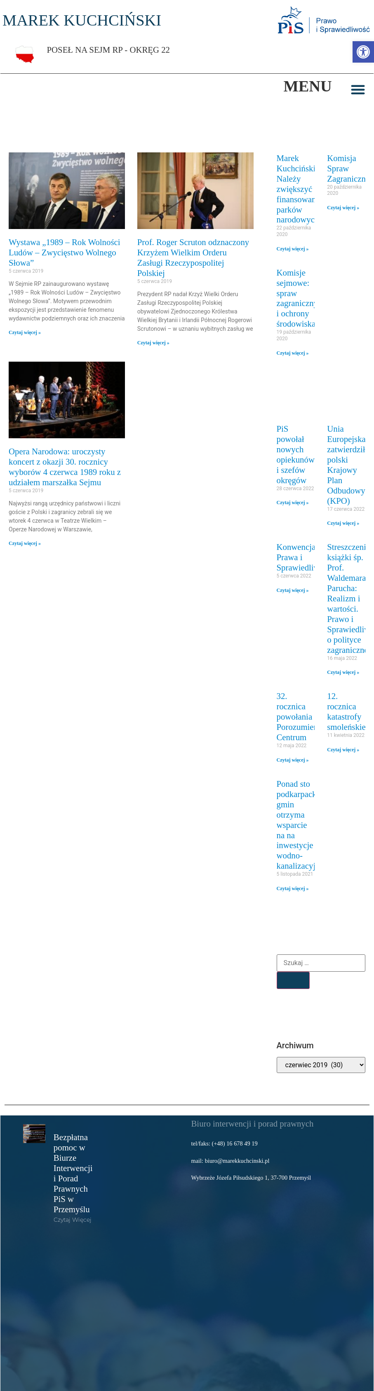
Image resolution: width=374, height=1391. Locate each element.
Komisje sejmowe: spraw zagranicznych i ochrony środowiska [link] (301, 298)
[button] (358, 89)
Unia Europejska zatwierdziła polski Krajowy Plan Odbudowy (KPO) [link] (348, 464)
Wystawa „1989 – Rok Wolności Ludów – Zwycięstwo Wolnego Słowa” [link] (64, 252)
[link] (363, 52)
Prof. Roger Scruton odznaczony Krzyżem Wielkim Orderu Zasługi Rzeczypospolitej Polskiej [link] (193, 257)
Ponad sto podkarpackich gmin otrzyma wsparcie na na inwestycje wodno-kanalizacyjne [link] (302, 825)
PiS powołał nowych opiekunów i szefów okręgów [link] (296, 454)
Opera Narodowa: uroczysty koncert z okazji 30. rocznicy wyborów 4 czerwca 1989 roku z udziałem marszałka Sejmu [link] (65, 467)
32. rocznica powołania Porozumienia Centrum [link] (301, 716)
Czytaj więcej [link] (73, 1219)
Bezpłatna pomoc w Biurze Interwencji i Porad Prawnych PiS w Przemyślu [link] (73, 1173)
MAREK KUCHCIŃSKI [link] (81, 20)
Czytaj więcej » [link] (25, 332)
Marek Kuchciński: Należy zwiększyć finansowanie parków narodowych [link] (299, 188)
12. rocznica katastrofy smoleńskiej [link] (347, 711)
